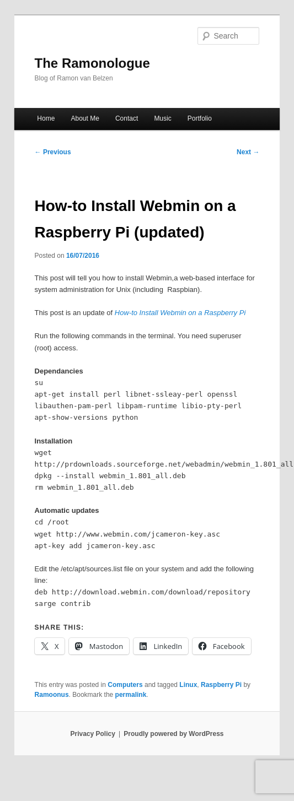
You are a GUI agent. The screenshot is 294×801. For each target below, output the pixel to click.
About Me (85, 118)
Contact (126, 118)
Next (248, 152)
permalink (131, 695)
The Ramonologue (92, 63)
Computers (125, 685)
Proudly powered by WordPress (173, 734)
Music (162, 118)
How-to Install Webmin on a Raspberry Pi (180, 313)
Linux (188, 685)
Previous (53, 152)
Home (46, 118)
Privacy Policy (92, 734)
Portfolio (200, 118)
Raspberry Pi (221, 685)
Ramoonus (52, 695)
